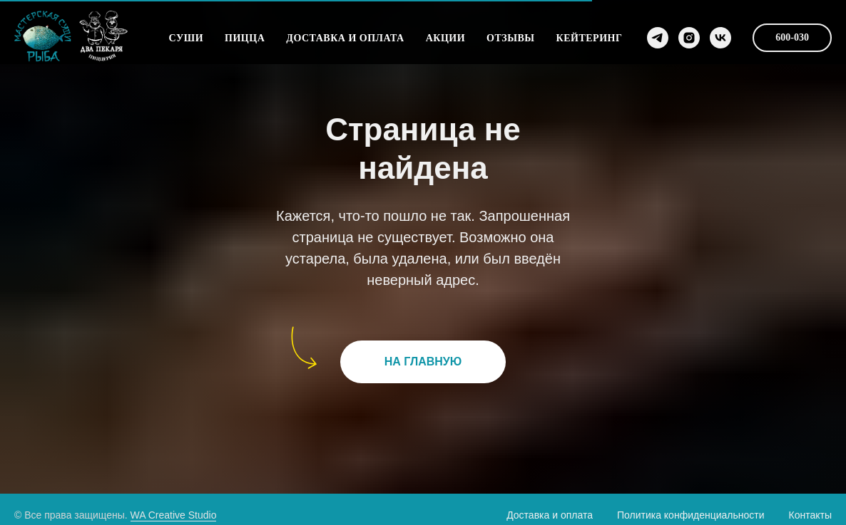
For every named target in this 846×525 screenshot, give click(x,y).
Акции (445, 38)
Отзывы (510, 38)
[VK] (720, 37)
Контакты (810, 515)
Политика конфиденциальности (691, 515)
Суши (186, 38)
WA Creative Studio (174, 515)
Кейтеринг (589, 38)
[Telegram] (657, 37)
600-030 (792, 37)
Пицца (245, 38)
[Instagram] (689, 37)
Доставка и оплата (345, 38)
